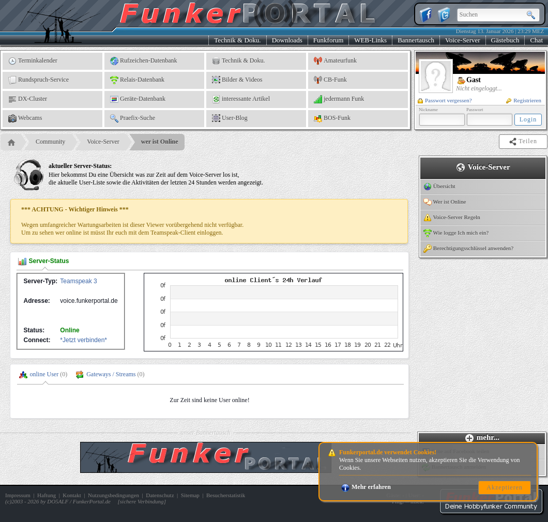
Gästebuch (505, 40)
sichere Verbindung (142, 501)
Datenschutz (160, 495)
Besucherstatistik (225, 495)
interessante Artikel (241, 99)
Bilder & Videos (237, 80)
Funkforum (328, 40)
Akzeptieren (504, 487)
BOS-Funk (332, 118)
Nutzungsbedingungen (113, 495)
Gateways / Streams (110, 374)
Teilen (524, 141)
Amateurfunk (335, 61)
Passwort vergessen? (445, 100)
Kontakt (72, 495)
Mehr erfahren (366, 486)
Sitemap (190, 495)
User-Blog (230, 118)
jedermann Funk (339, 99)
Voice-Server (462, 40)
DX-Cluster (27, 99)
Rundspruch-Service (38, 80)
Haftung (46, 495)
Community (50, 141)
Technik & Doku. (237, 40)
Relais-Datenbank (137, 80)
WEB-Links (370, 40)
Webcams (25, 118)
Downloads (287, 40)
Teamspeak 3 (78, 281)
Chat (536, 40)
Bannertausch (416, 40)
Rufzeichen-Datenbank (143, 61)
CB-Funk (330, 80)
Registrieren (523, 100)
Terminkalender (32, 61)
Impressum (18, 495)
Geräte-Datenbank (137, 99)
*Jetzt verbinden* (83, 340)
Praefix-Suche (132, 118)
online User (44, 374)
